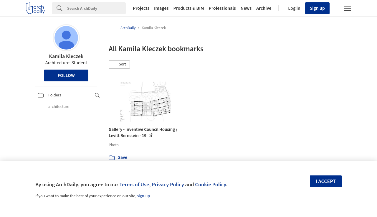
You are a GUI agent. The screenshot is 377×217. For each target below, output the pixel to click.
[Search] (96, 8)
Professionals (222, 8)
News (246, 8)
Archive (263, 8)
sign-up (143, 196)
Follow (66, 75)
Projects (141, 8)
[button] (119, 64)
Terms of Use (134, 184)
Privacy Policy (168, 184)
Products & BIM (188, 8)
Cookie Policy (210, 184)
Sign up (317, 8)
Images (161, 8)
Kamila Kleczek (66, 56)
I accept (326, 181)
